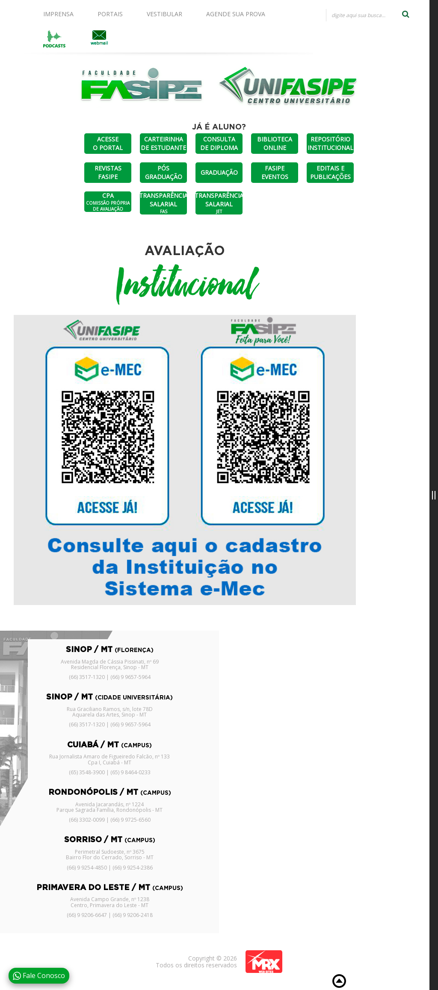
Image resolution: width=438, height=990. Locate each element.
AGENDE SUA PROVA (235, 14)
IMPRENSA (58, 14)
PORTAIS (110, 14)
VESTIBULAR (164, 14)
